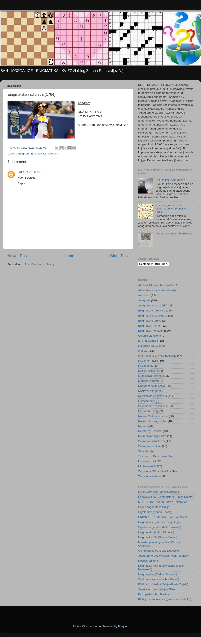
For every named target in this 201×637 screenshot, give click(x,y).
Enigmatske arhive (149, 320)
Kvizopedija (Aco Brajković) (155, 594)
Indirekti (143, 350)
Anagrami (23, 153)
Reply (21, 183)
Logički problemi (148, 370)
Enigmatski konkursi (150, 330)
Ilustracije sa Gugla (150, 345)
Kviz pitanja (145, 365)
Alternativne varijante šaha (154, 290)
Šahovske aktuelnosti (151, 441)
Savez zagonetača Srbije (153, 507)
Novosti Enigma (148, 560)
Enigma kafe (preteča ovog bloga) (159, 522)
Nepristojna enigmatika (152, 396)
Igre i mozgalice (148, 340)
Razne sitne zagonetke (152, 421)
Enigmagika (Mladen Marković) (157, 574)
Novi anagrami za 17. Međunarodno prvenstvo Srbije (170, 208)
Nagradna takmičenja (151, 385)
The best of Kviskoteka (152, 456)
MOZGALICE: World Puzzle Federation (162, 502)
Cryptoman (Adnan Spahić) (155, 512)
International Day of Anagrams (157, 355)
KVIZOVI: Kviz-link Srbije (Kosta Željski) (163, 584)
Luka (21, 172)
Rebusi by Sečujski (150, 431)
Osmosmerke (146, 401)
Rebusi (142, 426)
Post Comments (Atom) (39, 264)
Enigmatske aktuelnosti (152, 315)
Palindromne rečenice (152, 406)
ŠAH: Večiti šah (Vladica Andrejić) (159, 491)
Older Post (119, 256)
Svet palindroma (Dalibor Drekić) (158, 579)
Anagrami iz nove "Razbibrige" (174, 233)
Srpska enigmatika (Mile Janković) (159, 527)
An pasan (144, 295)
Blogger (123, 626)
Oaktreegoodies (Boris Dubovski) (159, 550)
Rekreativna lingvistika (152, 436)
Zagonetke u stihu (149, 476)
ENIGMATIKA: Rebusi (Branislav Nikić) (162, 517)
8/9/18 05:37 (33, 172)
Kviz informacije (148, 360)
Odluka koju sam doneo (170, 180)
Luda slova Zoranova (151, 375)
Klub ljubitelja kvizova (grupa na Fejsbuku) (164, 599)
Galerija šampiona (149, 335)
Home (69, 256)
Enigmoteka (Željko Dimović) (156, 532)
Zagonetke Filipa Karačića (154, 471)
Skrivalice (144, 451)
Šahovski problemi (149, 446)
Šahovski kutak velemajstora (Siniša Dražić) (165, 496)
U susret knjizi (147, 461)
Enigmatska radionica (44, 153)
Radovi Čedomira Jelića (153, 416)
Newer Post (17, 256)
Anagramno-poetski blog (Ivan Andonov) (163, 555)
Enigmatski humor (149, 325)
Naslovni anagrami (150, 390)
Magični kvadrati (148, 380)
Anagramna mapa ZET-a (153, 305)
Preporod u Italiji (148, 411)
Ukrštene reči (146, 466)
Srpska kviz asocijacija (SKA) (156, 589)
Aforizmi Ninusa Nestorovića (156, 285)
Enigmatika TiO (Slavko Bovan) (157, 537)
